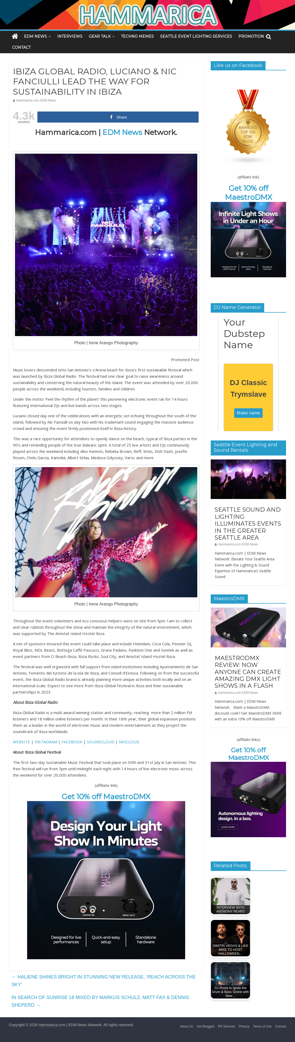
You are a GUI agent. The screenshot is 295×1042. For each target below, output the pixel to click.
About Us (186, 1026)
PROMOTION (251, 36)
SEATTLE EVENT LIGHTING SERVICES (196, 36)
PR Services (226, 1026)
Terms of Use (262, 1026)
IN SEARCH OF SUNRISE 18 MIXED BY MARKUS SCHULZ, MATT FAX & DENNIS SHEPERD (100, 1001)
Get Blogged (205, 1026)
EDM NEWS (35, 36)
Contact (280, 1026)
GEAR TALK (100, 36)
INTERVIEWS (69, 36)
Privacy (244, 1026)
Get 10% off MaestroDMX (106, 796)
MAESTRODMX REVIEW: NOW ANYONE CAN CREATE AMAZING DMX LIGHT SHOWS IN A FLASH (248, 672)
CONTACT (21, 47)
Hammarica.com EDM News (36, 100)
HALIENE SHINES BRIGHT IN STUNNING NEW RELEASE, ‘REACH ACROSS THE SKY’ (104, 980)
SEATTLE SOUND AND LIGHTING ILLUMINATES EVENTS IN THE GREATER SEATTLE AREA (248, 523)
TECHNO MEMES (137, 36)
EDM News (122, 132)
